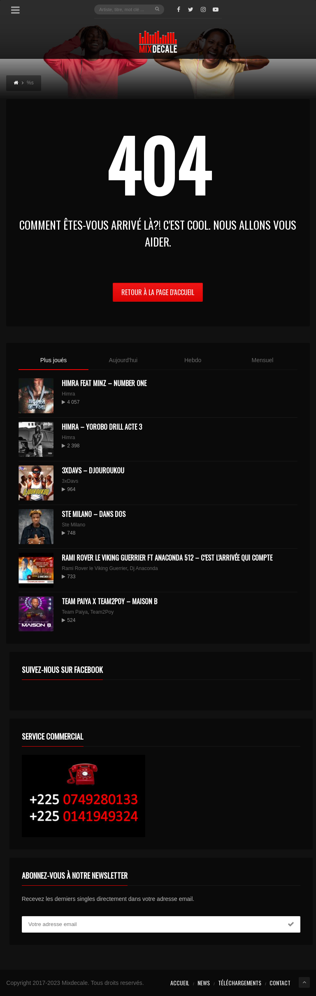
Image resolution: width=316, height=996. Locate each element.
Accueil (179, 982)
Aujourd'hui (123, 360)
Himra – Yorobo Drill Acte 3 (102, 427)
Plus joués (53, 360)
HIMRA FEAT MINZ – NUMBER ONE (104, 383)
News (204, 982)
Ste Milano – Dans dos (93, 514)
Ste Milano (73, 525)
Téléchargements (239, 982)
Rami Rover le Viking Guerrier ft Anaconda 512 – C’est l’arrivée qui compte (167, 558)
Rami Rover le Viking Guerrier (94, 568)
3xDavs (70, 481)
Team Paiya (75, 612)
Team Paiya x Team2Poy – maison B (109, 601)
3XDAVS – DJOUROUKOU (93, 470)
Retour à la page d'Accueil (157, 292)
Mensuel (262, 360)
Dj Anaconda (144, 568)
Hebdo (192, 360)
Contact (280, 982)
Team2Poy (102, 612)
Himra (68, 394)
